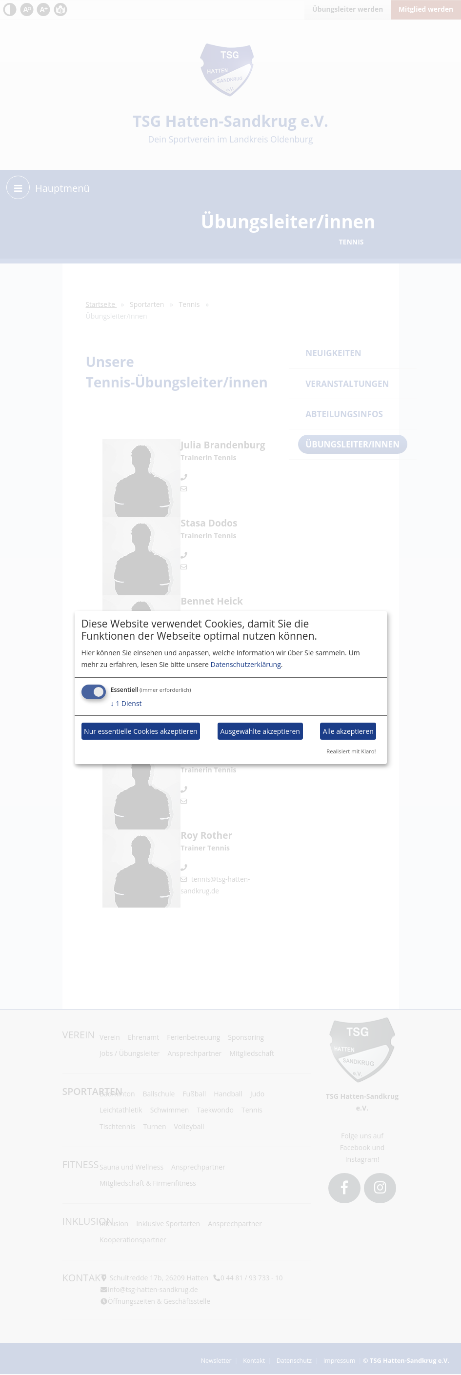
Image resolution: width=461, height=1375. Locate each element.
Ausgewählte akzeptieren (260, 731)
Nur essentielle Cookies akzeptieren (141, 731)
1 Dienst (126, 703)
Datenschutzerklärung (246, 664)
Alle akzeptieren (348, 731)
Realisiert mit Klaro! (351, 751)
